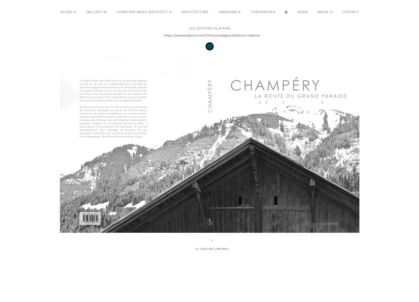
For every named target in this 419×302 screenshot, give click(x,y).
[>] (212, 240)
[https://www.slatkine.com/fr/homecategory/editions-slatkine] (212, 35)
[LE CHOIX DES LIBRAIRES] (212, 249)
